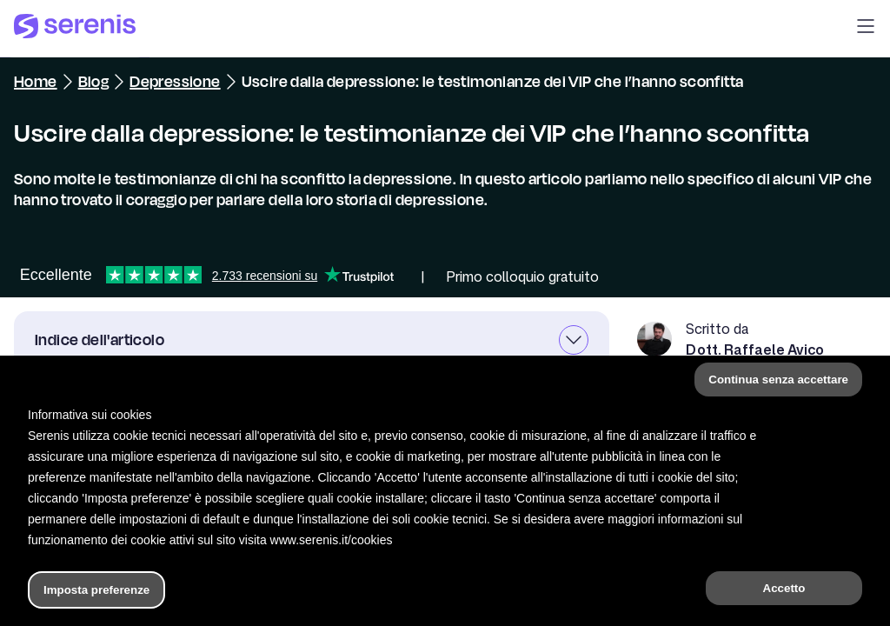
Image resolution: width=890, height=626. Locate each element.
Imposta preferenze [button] (96, 589)
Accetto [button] (784, 588)
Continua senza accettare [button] (778, 379)
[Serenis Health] (75, 28)
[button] (865, 29)
